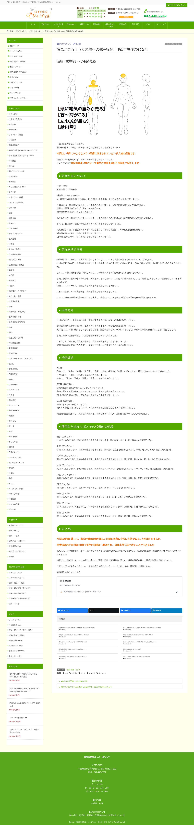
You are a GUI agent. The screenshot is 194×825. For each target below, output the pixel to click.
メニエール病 (14, 390)
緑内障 (11, 275)
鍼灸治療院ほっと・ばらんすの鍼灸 (132, 636)
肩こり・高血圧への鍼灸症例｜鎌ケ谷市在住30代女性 (136, 643)
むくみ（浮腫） (15, 249)
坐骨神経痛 (13, 437)
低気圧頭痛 (13, 353)
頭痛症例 (92, 660)
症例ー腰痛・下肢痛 (16, 583)
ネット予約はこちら (177, 5)
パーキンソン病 (15, 457)
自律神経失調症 (15, 254)
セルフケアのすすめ (16, 651)
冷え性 (11, 244)
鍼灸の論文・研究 (16, 640)
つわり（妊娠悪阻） (16, 202)
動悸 (10, 478)
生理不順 (12, 124)
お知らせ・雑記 (15, 656)
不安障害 (12, 499)
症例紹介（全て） (16, 572)
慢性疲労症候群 (15, 260)
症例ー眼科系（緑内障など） (20, 599)
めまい (11, 379)
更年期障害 (13, 228)
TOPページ (14, 46)
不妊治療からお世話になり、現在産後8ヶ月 (25, 704)
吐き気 (11, 483)
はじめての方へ (16, 51)
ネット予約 (14, 88)
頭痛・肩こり (14, 531)
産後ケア (12, 223)
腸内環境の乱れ (15, 317)
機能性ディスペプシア (17, 291)
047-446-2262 (100, 772)
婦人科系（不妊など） (17, 541)
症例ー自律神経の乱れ (17, 593)
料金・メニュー (16, 67)
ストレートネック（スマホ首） (21, 358)
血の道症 (12, 239)
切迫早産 (12, 208)
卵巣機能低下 (14, 145)
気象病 (11, 270)
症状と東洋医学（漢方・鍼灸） (21, 630)
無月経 (11, 166)
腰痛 (10, 431)
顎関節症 (12, 400)
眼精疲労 (12, 280)
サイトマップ (15, 93)
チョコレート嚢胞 (16, 135)
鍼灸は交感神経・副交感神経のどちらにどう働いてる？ (73, 636)
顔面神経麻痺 (14, 411)
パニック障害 (14, 494)
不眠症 (11, 473)
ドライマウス (14, 405)
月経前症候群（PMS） (17, 187)
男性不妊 (12, 192)
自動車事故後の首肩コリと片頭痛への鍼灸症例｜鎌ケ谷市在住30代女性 (77, 614)
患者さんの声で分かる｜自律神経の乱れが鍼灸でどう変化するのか (140, 628)
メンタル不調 (14, 504)
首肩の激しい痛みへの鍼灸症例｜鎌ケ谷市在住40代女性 (73, 643)
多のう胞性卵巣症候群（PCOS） (22, 156)
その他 (11, 556)
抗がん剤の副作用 (16, 338)
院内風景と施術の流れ (18, 72)
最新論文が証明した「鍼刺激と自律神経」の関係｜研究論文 (138, 621)
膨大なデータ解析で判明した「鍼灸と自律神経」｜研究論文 (74, 621)
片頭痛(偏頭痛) (14, 343)
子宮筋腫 (12, 140)
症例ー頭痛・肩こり (173, 44)
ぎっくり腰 (13, 442)
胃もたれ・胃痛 (15, 296)
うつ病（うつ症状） (16, 489)
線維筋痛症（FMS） (17, 265)
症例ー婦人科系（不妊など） (20, 588)
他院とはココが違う (18, 62)
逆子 (10, 213)
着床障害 (12, 182)
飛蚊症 (11, 286)
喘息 (10, 327)
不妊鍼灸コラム (15, 625)
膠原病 (11, 468)
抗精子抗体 (13, 176)
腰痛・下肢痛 (14, 536)
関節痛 (11, 447)
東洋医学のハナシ (16, 646)
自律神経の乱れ (15, 546)
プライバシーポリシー (18, 98)
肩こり (83, 660)
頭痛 (66, 660)
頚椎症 (11, 416)
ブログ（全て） (15, 620)
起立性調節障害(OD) (17, 322)
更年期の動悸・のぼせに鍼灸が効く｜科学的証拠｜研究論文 (24, 675)
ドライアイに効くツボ (18, 718)
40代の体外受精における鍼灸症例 (74, 668)
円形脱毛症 (13, 374)
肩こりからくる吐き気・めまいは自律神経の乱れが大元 (73, 628)
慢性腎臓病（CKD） (17, 463)
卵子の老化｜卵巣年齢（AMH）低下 (23, 150)
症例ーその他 (14, 604)
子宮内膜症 (13, 130)
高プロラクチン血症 (16, 171)
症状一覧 (12, 509)
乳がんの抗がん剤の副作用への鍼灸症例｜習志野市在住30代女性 (86, 674)
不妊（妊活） (14, 114)
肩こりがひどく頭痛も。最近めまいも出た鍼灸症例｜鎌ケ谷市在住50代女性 (142, 614)
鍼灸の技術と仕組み (16, 635)
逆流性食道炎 (14, 301)
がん (10, 333)
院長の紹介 (14, 77)
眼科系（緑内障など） (17, 551)
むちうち (12, 421)
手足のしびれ (14, 452)
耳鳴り (11, 395)
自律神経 (74, 660)
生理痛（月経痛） (16, 119)
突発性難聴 (13, 385)
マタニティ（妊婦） (16, 197)
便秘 (10, 306)
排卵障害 (12, 161)
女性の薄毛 (13, 369)
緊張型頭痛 (65, 583)
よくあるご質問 (16, 56)
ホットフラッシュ (16, 234)
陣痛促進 (12, 218)
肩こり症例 (102, 660)
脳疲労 (11, 364)
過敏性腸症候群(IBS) (17, 312)
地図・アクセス (16, 82)
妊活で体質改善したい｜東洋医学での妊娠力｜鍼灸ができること (24, 690)
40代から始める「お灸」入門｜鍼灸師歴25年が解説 (24, 730)
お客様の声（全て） (16, 525)
